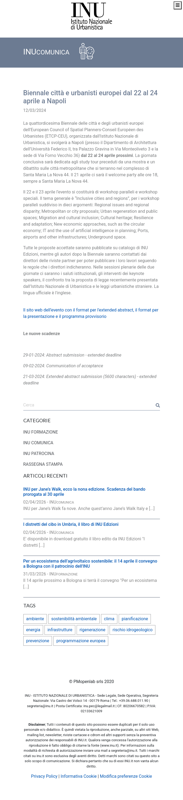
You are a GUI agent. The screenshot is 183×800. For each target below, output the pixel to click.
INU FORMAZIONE (40, 432)
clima (109, 618)
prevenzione (37, 640)
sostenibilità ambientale (74, 618)
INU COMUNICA (38, 442)
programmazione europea (80, 640)
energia (33, 629)
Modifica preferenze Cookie (126, 776)
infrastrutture (59, 629)
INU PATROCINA (38, 453)
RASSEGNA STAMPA (43, 464)
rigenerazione (92, 629)
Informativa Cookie (79, 776)
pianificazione (135, 618)
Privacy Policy (44, 776)
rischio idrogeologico (132, 629)
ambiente (35, 618)
